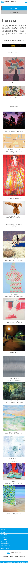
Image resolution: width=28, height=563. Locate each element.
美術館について (5, 546)
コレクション (5, 537)
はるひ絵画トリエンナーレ (5, 540)
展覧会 (3, 532)
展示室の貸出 (5, 543)
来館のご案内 (5, 548)
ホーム (3, 529)
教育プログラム (5, 535)
